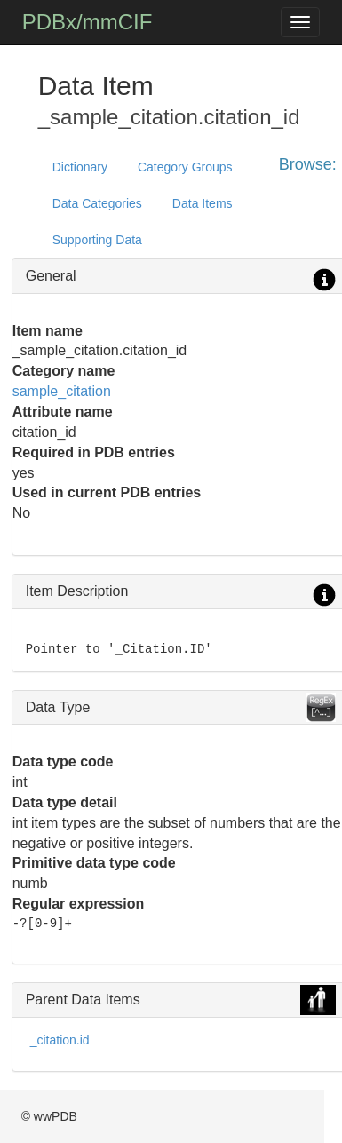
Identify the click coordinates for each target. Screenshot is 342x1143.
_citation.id (60, 1040)
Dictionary (79, 167)
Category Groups (185, 167)
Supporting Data (97, 240)
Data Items (202, 203)
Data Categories (97, 203)
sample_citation (61, 391)
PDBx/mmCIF (87, 22)
